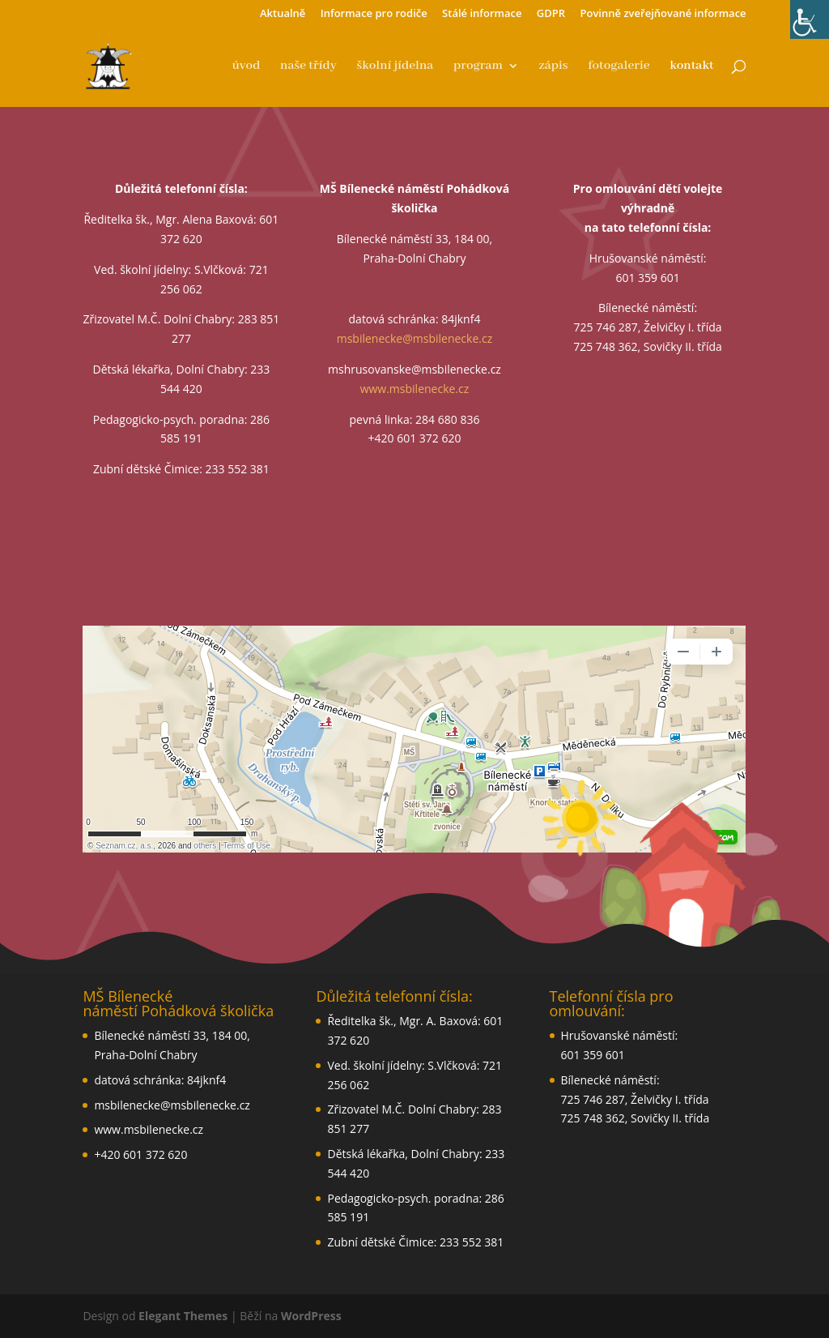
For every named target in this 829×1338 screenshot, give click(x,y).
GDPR (551, 14)
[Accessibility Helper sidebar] (809, 19)
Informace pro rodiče (374, 14)
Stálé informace (481, 14)
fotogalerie (618, 67)
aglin (414, 739)
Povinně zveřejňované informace (663, 14)
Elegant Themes (182, 1315)
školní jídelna (394, 67)
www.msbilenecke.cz (415, 388)
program (478, 67)
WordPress (311, 1315)
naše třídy (308, 67)
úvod (246, 67)
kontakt (691, 67)
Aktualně (282, 14)
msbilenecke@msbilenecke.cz (415, 338)
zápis (553, 67)
